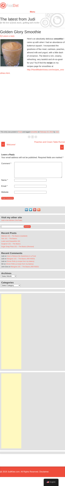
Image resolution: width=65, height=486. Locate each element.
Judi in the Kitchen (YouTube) (11, 226)
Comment (6, 163)
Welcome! (8, 145)
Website (5, 198)
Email (4, 192)
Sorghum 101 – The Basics (11, 250)
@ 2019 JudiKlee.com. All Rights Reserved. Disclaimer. (24, 478)
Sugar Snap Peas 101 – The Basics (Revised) (17, 252)
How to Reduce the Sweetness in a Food (21, 262)
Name (4, 186)
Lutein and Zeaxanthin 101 (10, 247)
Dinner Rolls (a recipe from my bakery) (20, 267)
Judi (57, 132)
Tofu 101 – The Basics (9, 244)
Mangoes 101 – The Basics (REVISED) (21, 265)
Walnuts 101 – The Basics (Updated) (14, 242)
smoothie (34, 132)
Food (20, 132)
